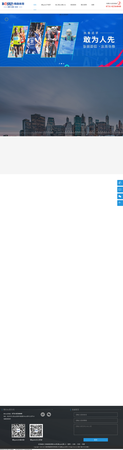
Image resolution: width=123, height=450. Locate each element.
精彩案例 (73, 5)
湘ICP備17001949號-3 (83, 447)
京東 (74, 444)
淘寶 (83, 444)
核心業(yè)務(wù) (60, 5)
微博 (69, 444)
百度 (78, 444)
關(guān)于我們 (46, 5)
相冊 (92, 5)
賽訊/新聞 (84, 5)
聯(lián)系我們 (64, 14)
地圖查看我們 (7, 419)
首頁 (35, 5)
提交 (95, 440)
